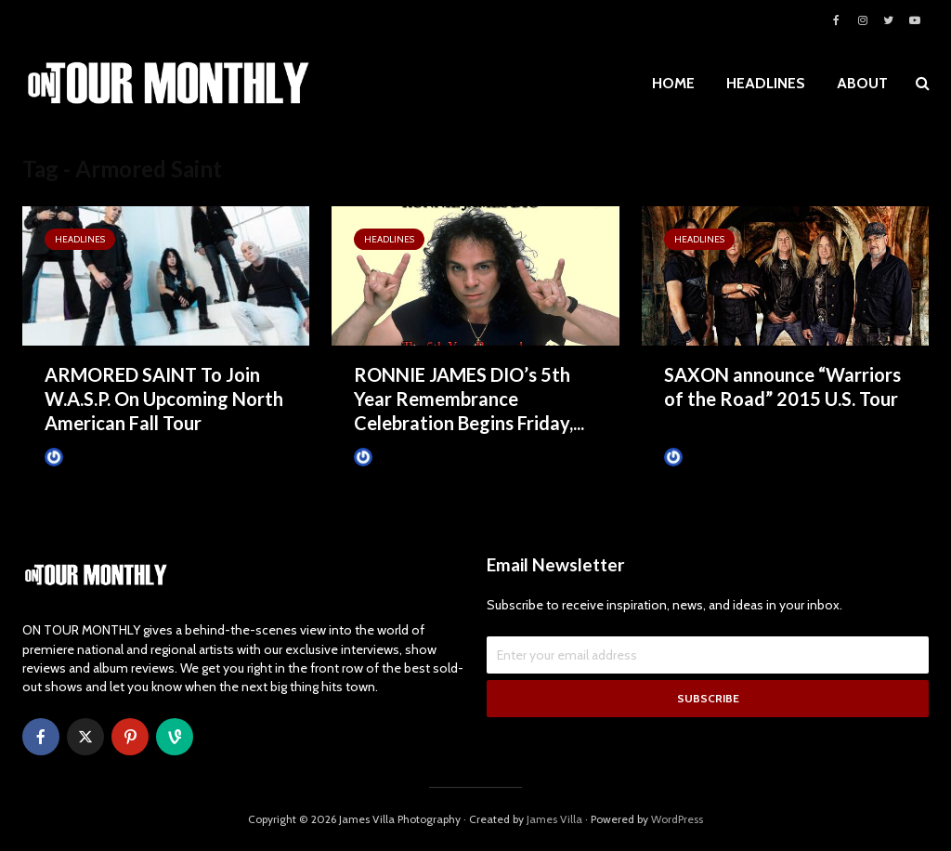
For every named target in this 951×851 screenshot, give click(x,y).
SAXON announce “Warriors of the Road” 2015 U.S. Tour (782, 386)
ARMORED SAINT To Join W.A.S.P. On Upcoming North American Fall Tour (164, 398)
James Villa (82, 457)
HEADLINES (765, 83)
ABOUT (862, 83)
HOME (673, 83)
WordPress (677, 819)
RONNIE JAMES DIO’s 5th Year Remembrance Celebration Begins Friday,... (469, 398)
